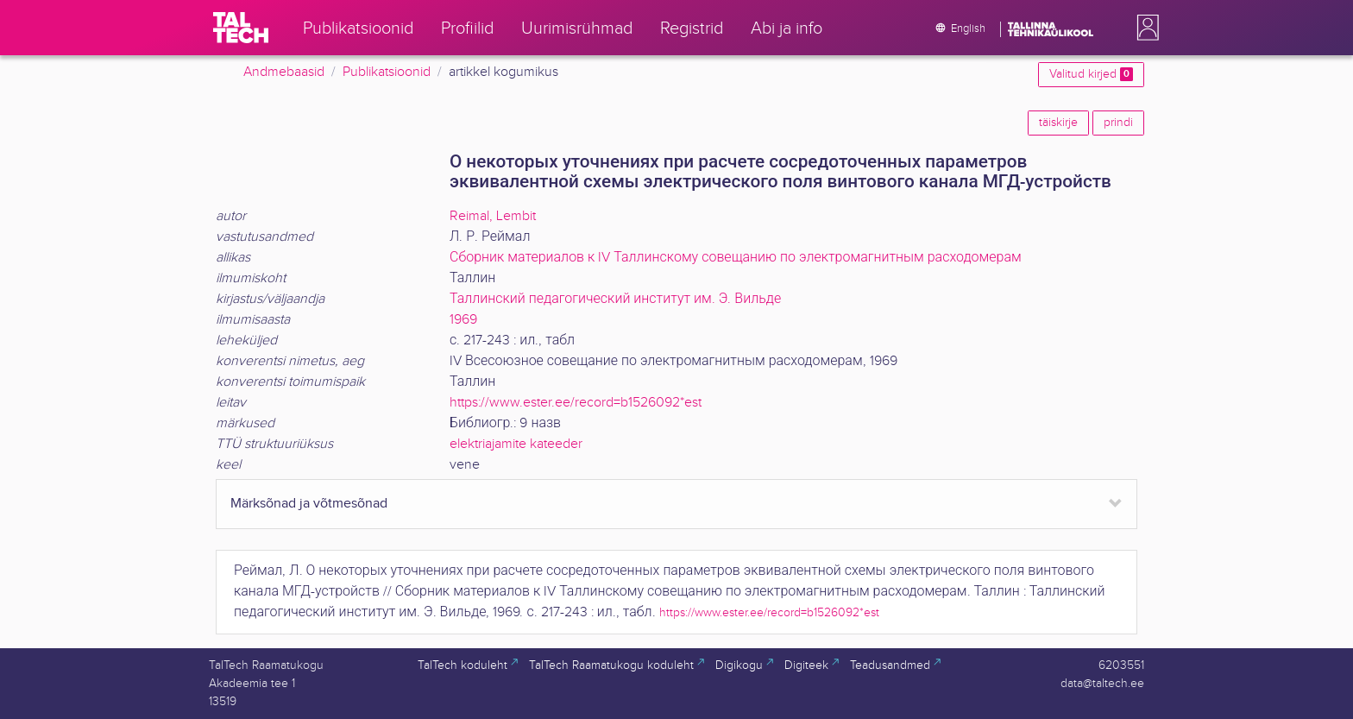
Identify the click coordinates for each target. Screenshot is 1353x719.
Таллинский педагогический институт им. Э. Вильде (615, 299)
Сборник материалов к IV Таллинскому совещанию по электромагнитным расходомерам (736, 257)
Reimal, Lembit (493, 216)
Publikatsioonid (387, 72)
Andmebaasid (283, 72)
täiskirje (1058, 122)
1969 (463, 320)
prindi (1118, 122)
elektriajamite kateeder (516, 444)
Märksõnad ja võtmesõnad (308, 503)
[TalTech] (240, 27)
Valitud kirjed (1091, 74)
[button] (1144, 27)
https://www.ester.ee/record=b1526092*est (576, 402)
